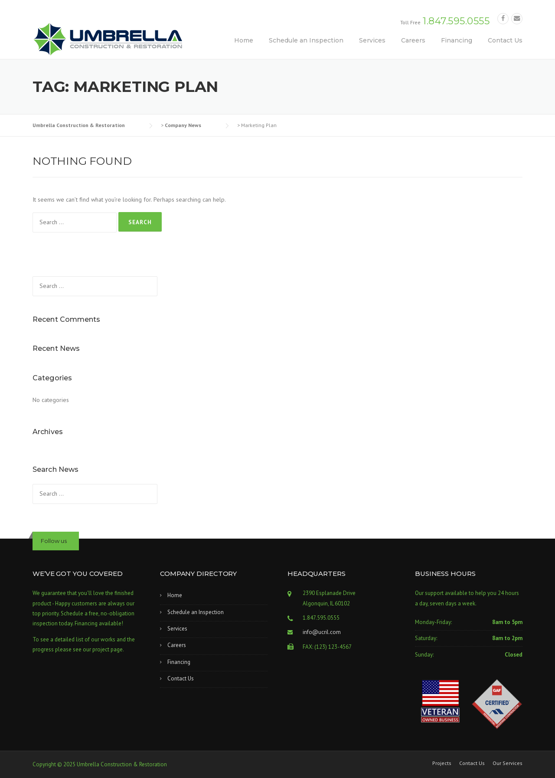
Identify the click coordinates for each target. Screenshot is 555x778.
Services (372, 40)
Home (243, 40)
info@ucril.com (322, 632)
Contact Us (505, 40)
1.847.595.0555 (456, 21)
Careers (413, 40)
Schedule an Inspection (306, 40)
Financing (456, 40)
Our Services (507, 763)
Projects (441, 763)
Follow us (54, 540)
